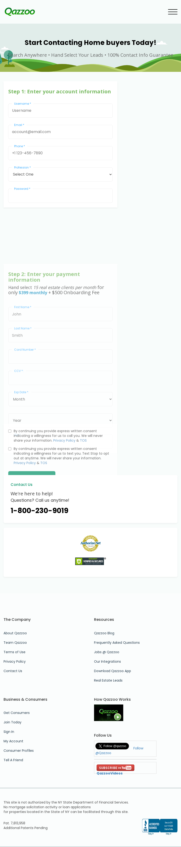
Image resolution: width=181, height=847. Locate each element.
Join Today (12, 722)
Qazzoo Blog (104, 633)
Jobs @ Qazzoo (106, 652)
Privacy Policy (64, 463)
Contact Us (13, 671)
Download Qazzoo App (112, 671)
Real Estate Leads (108, 680)
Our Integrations (107, 661)
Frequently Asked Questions (117, 642)
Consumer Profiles (19, 750)
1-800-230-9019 (39, 511)
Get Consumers (17, 712)
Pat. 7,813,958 (14, 823)
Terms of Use (14, 652)
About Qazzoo (15, 633)
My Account (13, 741)
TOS (83, 463)
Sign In (9, 731)
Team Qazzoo (15, 642)
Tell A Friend (13, 760)
